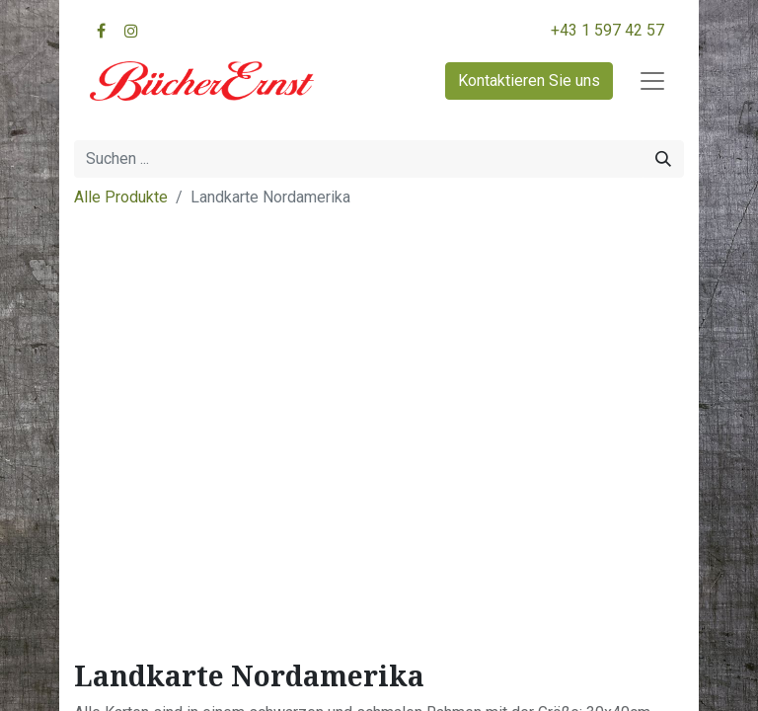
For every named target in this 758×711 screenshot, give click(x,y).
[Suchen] (663, 159)
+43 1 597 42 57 (607, 30)
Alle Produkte (121, 197)
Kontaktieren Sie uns (529, 80)
